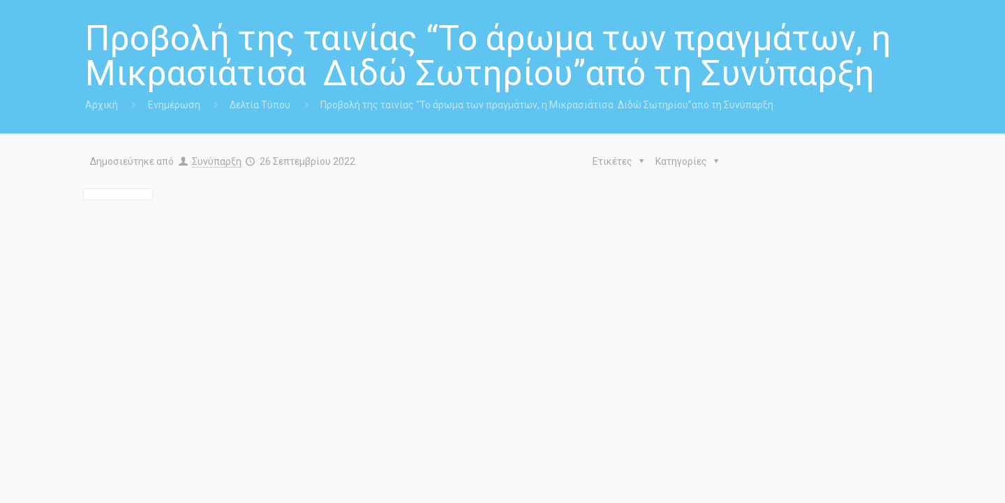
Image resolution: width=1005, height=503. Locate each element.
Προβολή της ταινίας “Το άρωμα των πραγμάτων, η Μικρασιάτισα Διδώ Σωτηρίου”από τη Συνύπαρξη (546, 104)
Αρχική (101, 104)
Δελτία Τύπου (260, 104)
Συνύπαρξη (216, 161)
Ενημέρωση (174, 104)
